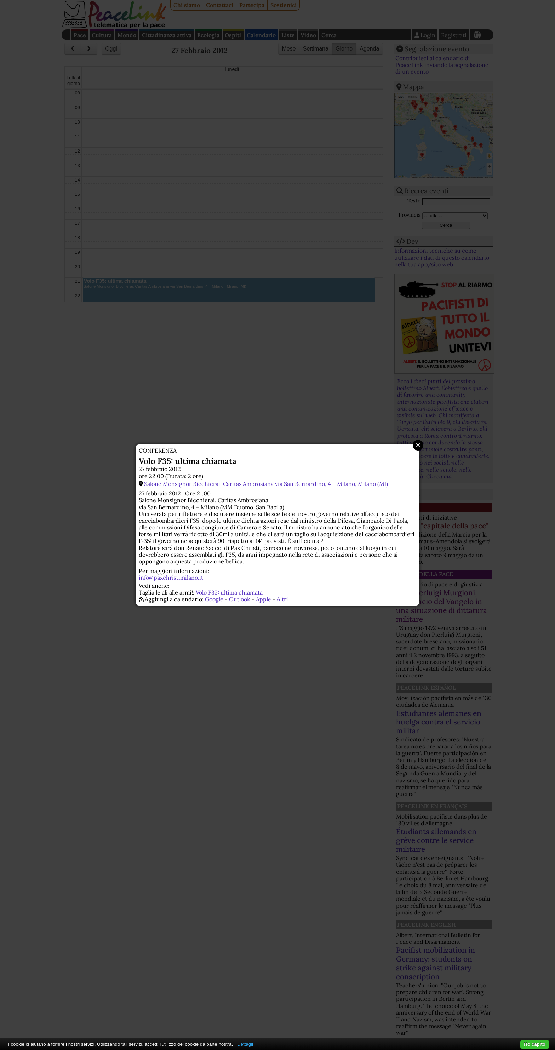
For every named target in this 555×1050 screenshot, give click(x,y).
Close (418, 445)
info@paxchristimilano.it (171, 577)
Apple (263, 599)
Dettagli (245, 1044)
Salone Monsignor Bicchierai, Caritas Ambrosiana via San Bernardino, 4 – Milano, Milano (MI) (266, 483)
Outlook (239, 599)
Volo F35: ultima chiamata (229, 592)
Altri (282, 599)
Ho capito (534, 1044)
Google (214, 599)
